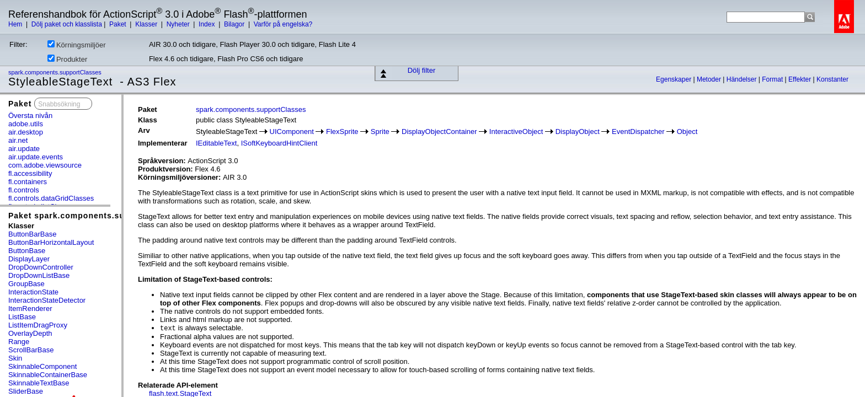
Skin (15, 358)
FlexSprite (342, 131)
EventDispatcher (638, 131)
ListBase (22, 317)
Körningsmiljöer (76, 44)
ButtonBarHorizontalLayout (51, 242)
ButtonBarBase (32, 234)
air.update (24, 148)
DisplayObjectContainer (439, 131)
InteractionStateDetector (47, 300)
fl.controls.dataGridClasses (51, 198)
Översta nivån (30, 115)
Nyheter (179, 24)
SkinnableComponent (42, 366)
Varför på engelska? (283, 24)
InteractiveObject (516, 131)
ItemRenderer (30, 308)
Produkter (67, 59)
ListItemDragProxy (37, 325)
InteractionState (33, 292)
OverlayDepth (30, 333)
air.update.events (35, 157)
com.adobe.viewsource (45, 165)
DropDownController (40, 267)
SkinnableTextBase (39, 383)
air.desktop (25, 132)
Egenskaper (674, 79)
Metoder (710, 79)
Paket (118, 24)
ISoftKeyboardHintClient (279, 143)
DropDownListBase (39, 275)
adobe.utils (25, 124)
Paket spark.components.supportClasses (94, 215)
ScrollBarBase (31, 350)
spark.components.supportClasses (55, 72)
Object (687, 131)
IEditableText (216, 143)
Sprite (380, 131)
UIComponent (292, 131)
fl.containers (27, 182)
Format (773, 79)
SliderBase (25, 391)
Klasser (147, 24)
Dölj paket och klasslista (66, 24)
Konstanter (832, 79)
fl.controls (23, 190)
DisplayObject (578, 131)
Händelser (743, 79)
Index (208, 24)
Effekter (800, 79)
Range (18, 341)
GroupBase (26, 284)
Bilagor (235, 24)
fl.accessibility (30, 173)
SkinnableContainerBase (47, 375)
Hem (16, 24)
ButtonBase (26, 250)
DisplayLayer (29, 259)
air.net (18, 140)
